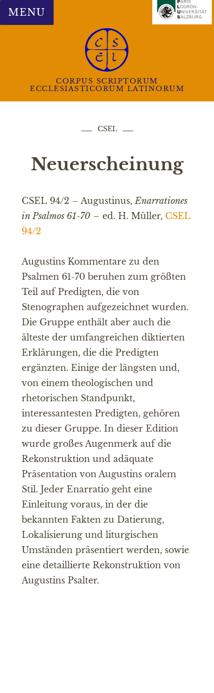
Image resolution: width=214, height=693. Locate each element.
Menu (26, 12)
